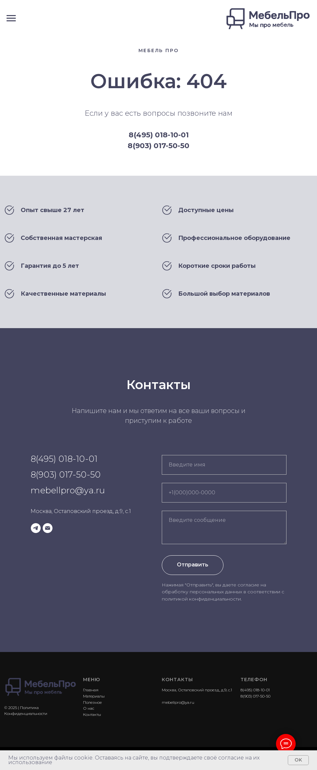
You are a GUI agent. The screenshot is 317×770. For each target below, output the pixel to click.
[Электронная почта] (48, 528)
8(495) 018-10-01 (159, 134)
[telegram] (36, 528)
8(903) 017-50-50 (158, 145)
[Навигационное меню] (11, 18)
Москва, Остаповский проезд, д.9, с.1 (81, 511)
